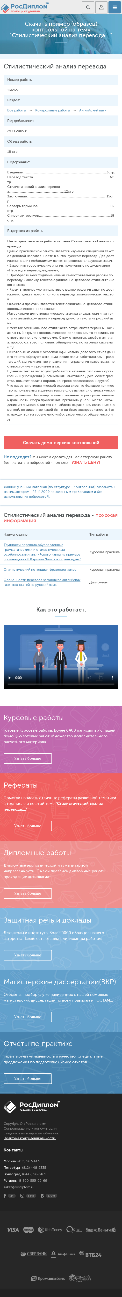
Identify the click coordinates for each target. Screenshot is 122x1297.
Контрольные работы (52, 110)
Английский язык (92, 110)
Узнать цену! (86, 462)
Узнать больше (27, 758)
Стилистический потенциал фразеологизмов (40, 569)
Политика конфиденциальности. (30, 1138)
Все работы (16, 110)
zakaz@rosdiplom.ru (19, 1187)
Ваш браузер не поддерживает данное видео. (61, 657)
